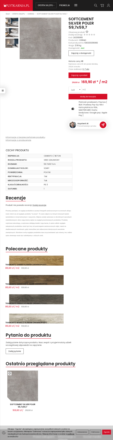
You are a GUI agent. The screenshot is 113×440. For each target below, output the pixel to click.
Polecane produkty (27, 249)
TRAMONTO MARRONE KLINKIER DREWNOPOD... (55, 266)
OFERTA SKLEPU (46, 5)
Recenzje (16, 198)
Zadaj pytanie (14, 314)
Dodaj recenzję (39, 205)
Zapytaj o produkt (79, 75)
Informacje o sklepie (67, 402)
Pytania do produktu (28, 298)
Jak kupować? (39, 407)
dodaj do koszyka (88, 96)
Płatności (37, 410)
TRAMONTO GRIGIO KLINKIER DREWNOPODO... (89, 266)
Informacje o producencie (18, 140)
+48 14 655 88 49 (17, 413)
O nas (60, 410)
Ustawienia (82, 432)
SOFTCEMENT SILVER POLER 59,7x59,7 (22, 368)
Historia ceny (76, 61)
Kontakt (13, 400)
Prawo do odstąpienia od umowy (43, 414)
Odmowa (95, 432)
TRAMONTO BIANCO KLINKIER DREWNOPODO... (19, 286)
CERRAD (82, 40)
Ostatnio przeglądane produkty (40, 326)
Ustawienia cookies (42, 424)
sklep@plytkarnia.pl (18, 410)
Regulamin (63, 413)
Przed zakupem (44, 400)
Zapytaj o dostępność (81, 53)
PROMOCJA (64, 5)
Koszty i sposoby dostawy (40, 420)
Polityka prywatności (67, 416)
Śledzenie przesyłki (16, 419)
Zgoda (107, 432)
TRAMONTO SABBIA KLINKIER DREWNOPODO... (19, 266)
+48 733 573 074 (17, 416)
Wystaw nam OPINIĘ (67, 420)
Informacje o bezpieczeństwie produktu (25, 137)
